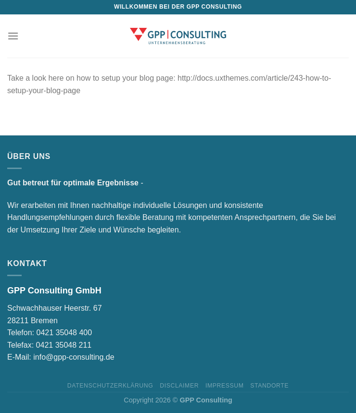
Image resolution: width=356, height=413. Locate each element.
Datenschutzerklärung (110, 385)
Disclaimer (179, 385)
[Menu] (13, 36)
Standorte (269, 385)
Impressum (224, 385)
